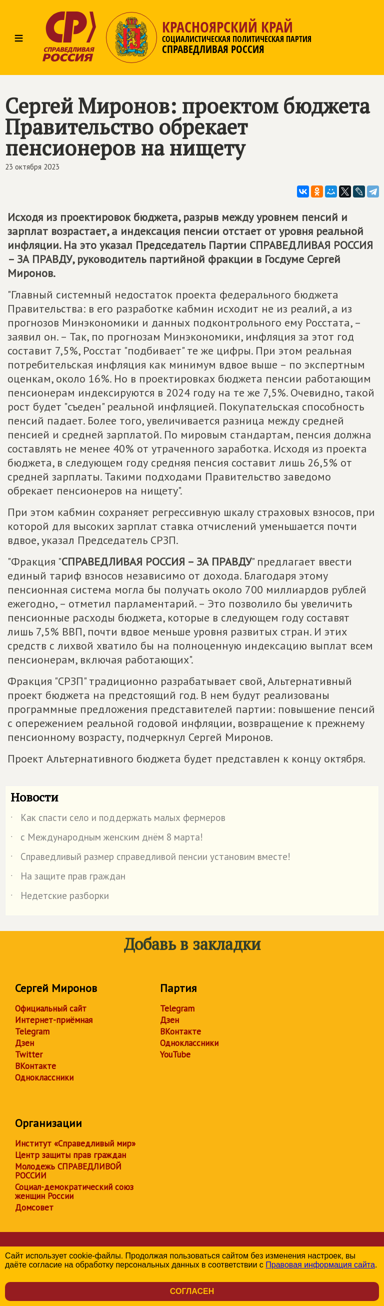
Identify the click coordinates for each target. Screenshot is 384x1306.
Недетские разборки (59, 897)
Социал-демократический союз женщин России (74, 1191)
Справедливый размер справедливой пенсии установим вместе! (150, 858)
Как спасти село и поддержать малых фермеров (118, 819)
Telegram (32, 1031)
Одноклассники (44, 1077)
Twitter (28, 1054)
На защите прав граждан (68, 878)
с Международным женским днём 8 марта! (106, 839)
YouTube (175, 1054)
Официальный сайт (50, 1008)
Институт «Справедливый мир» (75, 1143)
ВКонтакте (35, 1066)
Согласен (192, 1291)
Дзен (24, 1043)
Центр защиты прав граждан (70, 1155)
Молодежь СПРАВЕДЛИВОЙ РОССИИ (68, 1171)
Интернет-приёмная (53, 1020)
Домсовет (34, 1207)
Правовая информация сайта (320, 1264)
